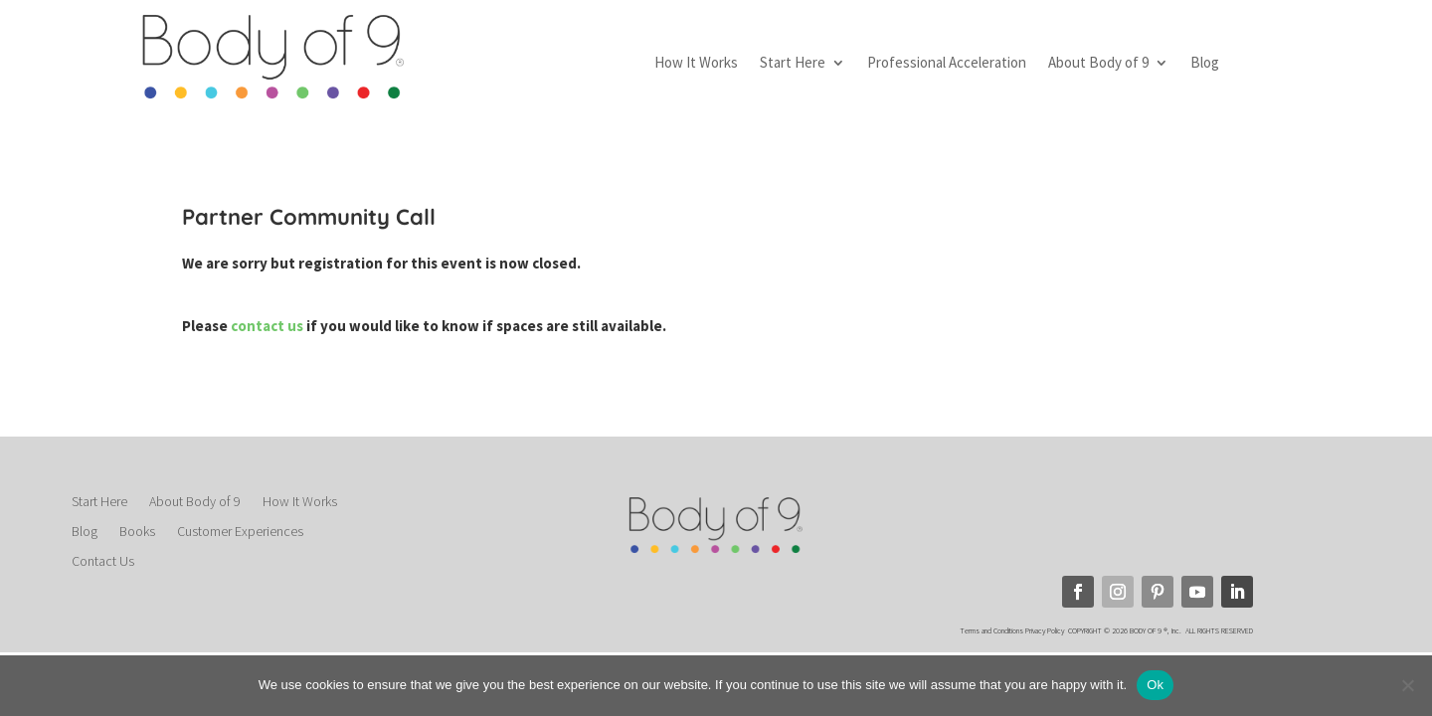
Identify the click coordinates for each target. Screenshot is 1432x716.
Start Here (792, 64)
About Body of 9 (1098, 64)
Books (137, 532)
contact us (268, 325)
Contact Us (103, 562)
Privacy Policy (1045, 630)
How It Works (696, 64)
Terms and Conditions (991, 630)
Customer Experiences (240, 532)
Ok (1155, 684)
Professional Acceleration (946, 64)
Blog (1204, 64)
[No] (1407, 685)
